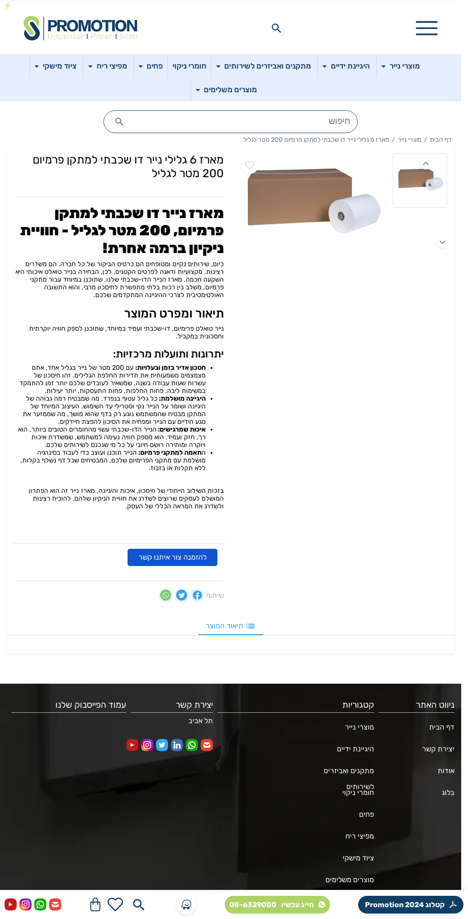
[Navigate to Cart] (95, 904)
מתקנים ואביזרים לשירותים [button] (266, 65)
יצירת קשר (438, 749)
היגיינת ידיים (355, 749)
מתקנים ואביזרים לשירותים (349, 774)
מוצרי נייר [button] (404, 65)
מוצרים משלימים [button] (229, 89)
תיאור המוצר (231, 626)
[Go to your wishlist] (115, 904)
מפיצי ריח (359, 836)
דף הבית (441, 140)
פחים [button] (154, 65)
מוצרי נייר (410, 140)
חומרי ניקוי (358, 792)
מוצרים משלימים (349, 879)
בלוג (448, 792)
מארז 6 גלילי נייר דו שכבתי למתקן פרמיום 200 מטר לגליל (316, 140)
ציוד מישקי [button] (59, 65)
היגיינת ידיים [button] (349, 65)
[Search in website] (276, 28)
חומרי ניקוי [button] (189, 65)
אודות (446, 770)
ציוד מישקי (358, 858)
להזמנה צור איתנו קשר (172, 557)
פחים (366, 814)
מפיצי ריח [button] (111, 65)
